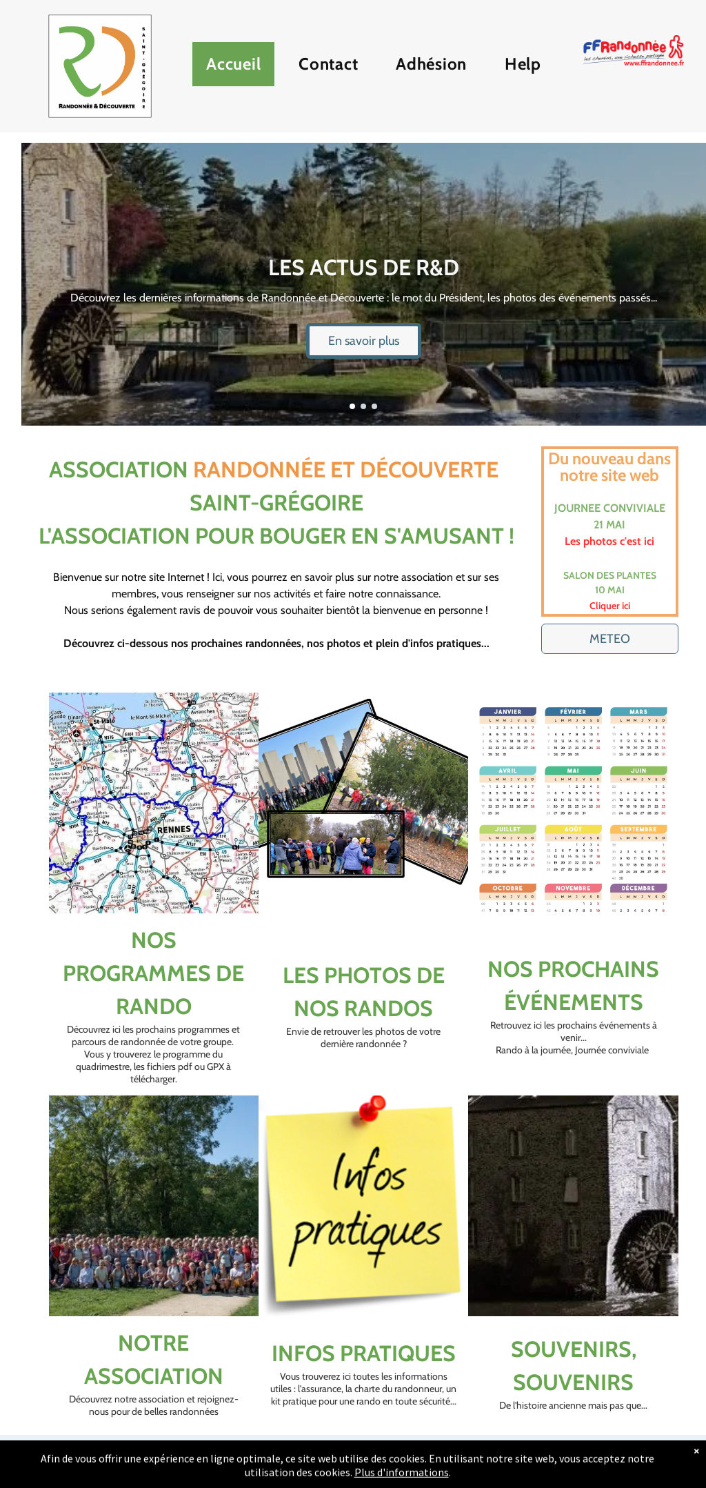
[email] (363, 1461)
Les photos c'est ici (609, 541)
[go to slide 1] (352, 406)
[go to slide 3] (374, 406)
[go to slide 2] (363, 406)
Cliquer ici (609, 605)
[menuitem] (238, 67)
